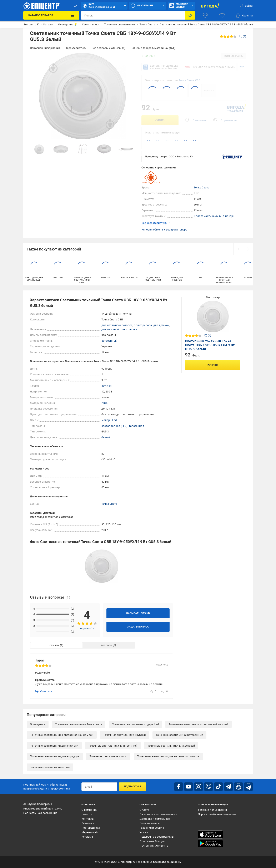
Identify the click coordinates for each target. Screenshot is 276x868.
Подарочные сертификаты (157, 836)
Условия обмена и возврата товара (164, 229)
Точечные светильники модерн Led (135, 724)
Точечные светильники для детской (171, 745)
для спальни (129, 329)
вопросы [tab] (106, 645)
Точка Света (201, 187)
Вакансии (87, 823)
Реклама (87, 836)
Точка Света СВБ (189, 80)
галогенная (136, 425)
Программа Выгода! (152, 841)
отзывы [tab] (54, 645)
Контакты (87, 818)
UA (75, 5)
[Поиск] (190, 15)
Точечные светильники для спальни (54, 745)
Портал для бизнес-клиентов (217, 814)
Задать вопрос (138, 626)
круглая (106, 385)
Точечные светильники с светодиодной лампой (61, 734)
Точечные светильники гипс (108, 756)
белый (105, 437)
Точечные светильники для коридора (55, 756)
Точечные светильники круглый (124, 734)
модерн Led (109, 420)
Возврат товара (150, 823)
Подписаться (132, 786)
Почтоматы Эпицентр (154, 845)
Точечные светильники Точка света (78, 724)
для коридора (143, 325)
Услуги (144, 832)
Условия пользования (212, 809)
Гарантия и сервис (152, 827)
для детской (161, 325)
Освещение (37, 724)
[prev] (238, 249)
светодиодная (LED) (114, 425)
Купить (160, 120)
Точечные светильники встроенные (179, 734)
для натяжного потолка (116, 325)
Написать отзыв (138, 613)
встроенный (109, 340)
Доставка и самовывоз (155, 818)
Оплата (144, 809)
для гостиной (110, 329)
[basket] (244, 15)
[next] (248, 249)
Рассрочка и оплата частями (158, 814)
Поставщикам (90, 827)
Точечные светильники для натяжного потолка (168, 756)
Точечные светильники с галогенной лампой (198, 724)
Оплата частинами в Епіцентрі (214, 216)
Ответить (43, 691)
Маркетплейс (90, 832)
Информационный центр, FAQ (42, 808)
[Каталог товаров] (51, 15)
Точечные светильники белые (50, 767)
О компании (89, 809)
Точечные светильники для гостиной (112, 745)
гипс (104, 403)
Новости (86, 814)
